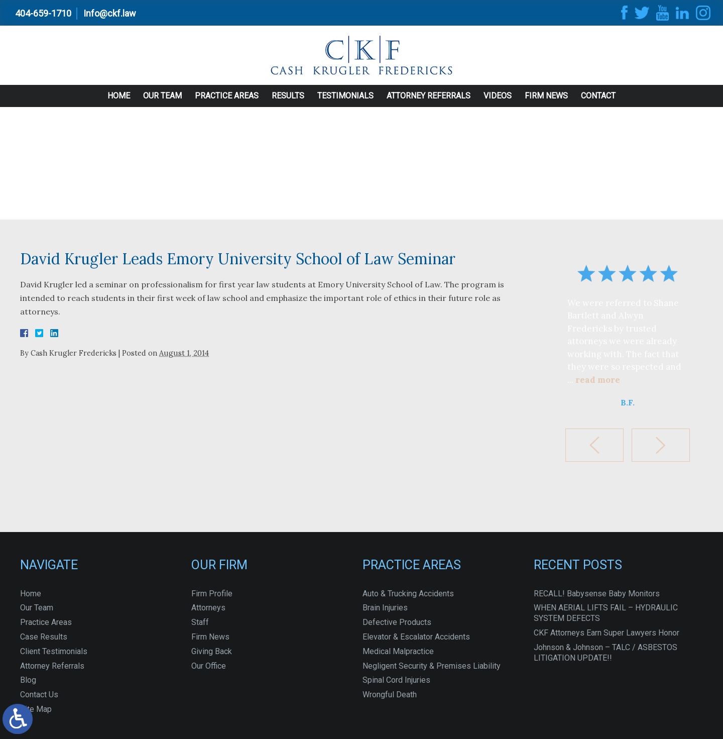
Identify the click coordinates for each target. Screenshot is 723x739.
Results (288, 103)
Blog (28, 680)
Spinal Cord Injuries (396, 680)
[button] (594, 445)
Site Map (36, 709)
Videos (498, 103)
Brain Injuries (385, 607)
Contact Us (39, 694)
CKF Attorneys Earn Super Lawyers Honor (606, 633)
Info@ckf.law (109, 13)
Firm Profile (211, 593)
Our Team (162, 103)
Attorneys (208, 607)
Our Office (208, 666)
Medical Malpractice (398, 651)
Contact (598, 103)
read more (597, 379)
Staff (200, 622)
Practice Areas (227, 103)
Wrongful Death (390, 694)
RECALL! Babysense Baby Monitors (597, 593)
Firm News (546, 103)
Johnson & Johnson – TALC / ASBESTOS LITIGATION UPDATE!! (605, 653)
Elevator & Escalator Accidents (416, 637)
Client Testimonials (53, 651)
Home (118, 103)
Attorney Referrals (428, 103)
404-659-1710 (43, 13)
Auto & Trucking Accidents (408, 593)
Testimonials (345, 103)
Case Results (43, 637)
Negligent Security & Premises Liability (432, 666)
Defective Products (397, 622)
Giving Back (211, 651)
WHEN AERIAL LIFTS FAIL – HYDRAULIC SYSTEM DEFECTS (606, 613)
